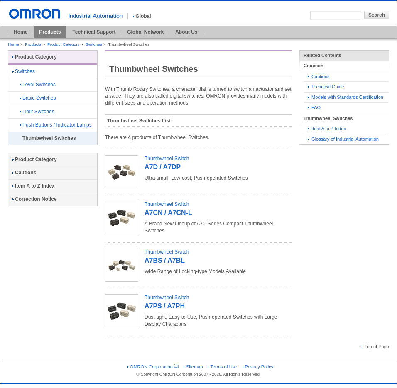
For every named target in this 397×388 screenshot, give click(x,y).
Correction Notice (34, 199)
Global (142, 16)
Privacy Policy (258, 366)
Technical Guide (326, 86)
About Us (186, 32)
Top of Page (375, 346)
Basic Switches (38, 98)
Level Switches (38, 85)
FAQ (314, 107)
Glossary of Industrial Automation (343, 139)
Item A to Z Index (327, 128)
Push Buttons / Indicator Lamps (56, 125)
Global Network (145, 32)
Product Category (63, 44)
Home (20, 32)
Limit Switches (37, 112)
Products (50, 32)
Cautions (319, 76)
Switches (94, 44)
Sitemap (193, 366)
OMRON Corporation (153, 366)
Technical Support (93, 32)
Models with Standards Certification (345, 97)
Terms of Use (222, 366)
